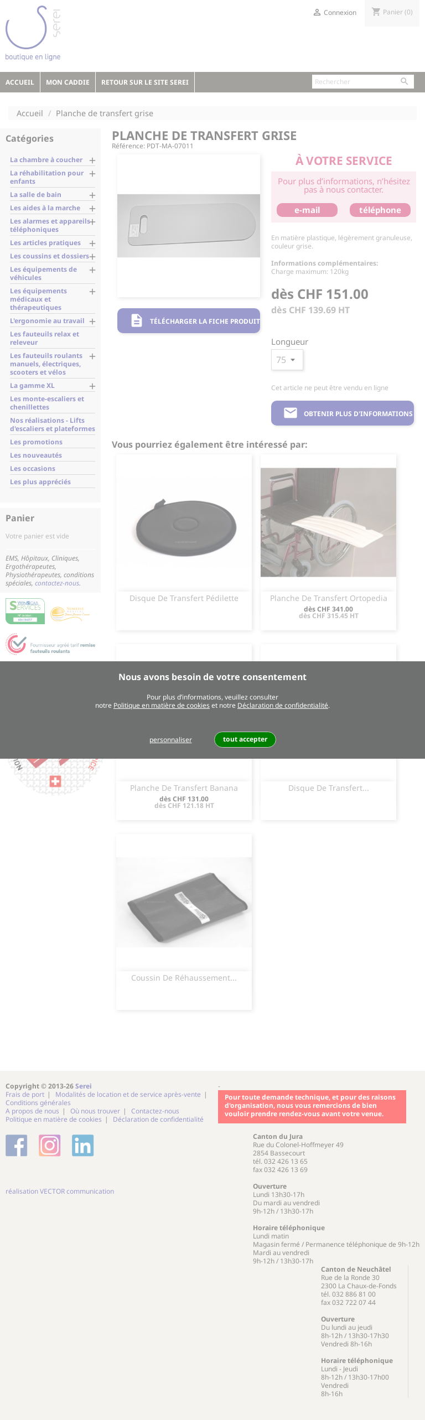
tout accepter (245, 739)
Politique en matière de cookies (161, 705)
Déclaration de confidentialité (282, 705)
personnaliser (170, 739)
